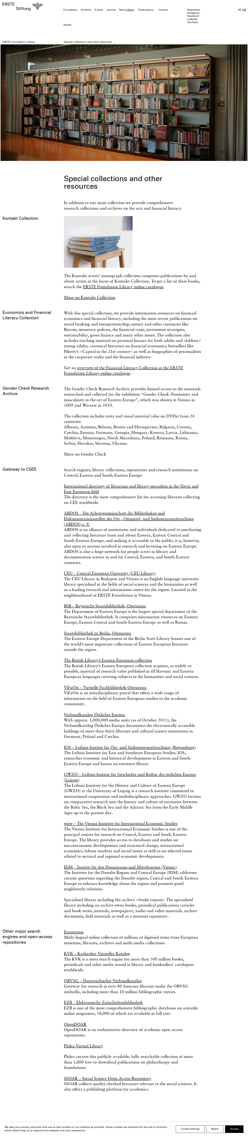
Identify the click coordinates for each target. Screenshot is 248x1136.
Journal (111, 10)
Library (130, 10)
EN (244, 10)
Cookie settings (190, 1129)
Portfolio (86, 10)
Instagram (193, 13)
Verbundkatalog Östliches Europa (94, 714)
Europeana (74, 931)
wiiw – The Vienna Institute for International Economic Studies (120, 823)
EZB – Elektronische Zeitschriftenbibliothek (103, 1002)
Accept (234, 1129)
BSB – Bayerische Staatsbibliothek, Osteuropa (105, 605)
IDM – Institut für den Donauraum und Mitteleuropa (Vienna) (120, 867)
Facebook (193, 16)
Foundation (70, 10)
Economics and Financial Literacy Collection (27, 315)
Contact (163, 10)
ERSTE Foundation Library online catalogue (123, 286)
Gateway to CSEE (20, 470)
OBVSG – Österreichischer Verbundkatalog (103, 980)
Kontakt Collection (20, 219)
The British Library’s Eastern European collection (108, 660)
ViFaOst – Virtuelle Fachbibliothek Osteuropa (105, 687)
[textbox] (104, 25)
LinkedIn (192, 19)
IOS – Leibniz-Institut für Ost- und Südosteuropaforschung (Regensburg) (130, 747)
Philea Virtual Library (83, 1045)
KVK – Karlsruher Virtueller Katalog (97, 953)
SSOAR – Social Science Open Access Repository (107, 1078)
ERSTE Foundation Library (19, 42)
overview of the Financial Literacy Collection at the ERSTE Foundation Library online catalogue (123, 370)
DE (240, 10)
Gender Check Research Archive (26, 391)
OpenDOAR (75, 1024)
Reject (215, 1129)
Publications (145, 10)
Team (122, 10)
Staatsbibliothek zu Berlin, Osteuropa (97, 633)
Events (99, 10)
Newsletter (193, 10)
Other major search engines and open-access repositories (27, 937)
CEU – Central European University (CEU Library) (110, 573)
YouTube (192, 22)
